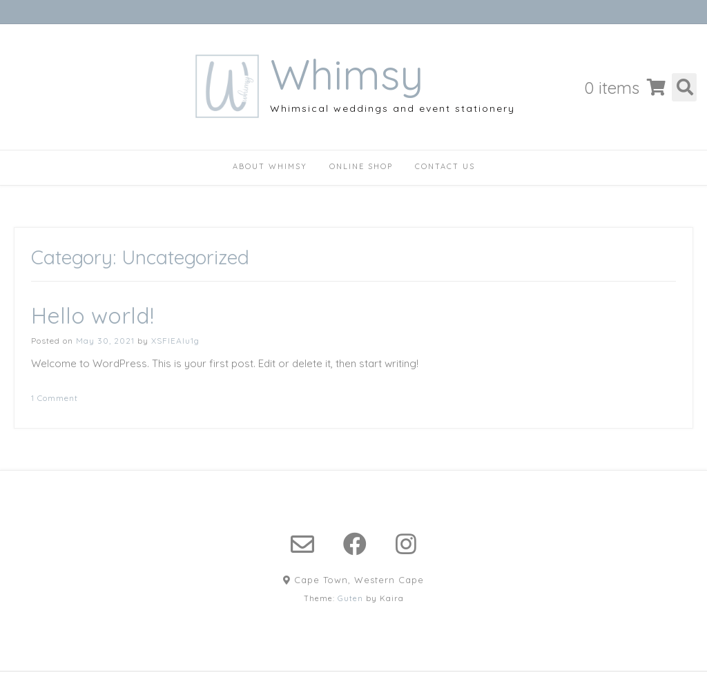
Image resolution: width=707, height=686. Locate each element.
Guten (350, 598)
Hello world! (92, 315)
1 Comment (54, 398)
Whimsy (346, 74)
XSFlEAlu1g (175, 340)
